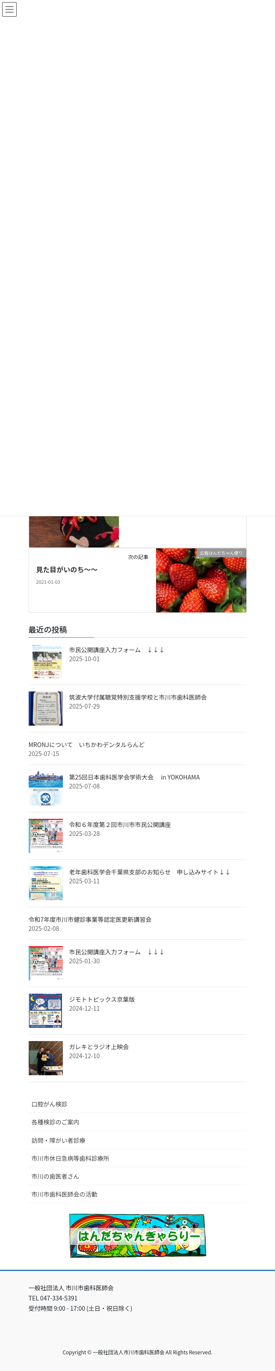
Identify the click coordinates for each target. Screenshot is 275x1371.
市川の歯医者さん (56, 1176)
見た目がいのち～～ (67, 569)
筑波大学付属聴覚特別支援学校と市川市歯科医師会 (138, 697)
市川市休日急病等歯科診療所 (70, 1158)
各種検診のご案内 (56, 1122)
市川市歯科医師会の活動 (65, 1194)
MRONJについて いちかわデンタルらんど (87, 744)
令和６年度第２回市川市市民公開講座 (120, 824)
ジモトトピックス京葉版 (102, 999)
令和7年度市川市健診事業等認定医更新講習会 (90, 919)
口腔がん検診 (50, 1104)
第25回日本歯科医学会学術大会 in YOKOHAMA (134, 777)
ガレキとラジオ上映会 (99, 1046)
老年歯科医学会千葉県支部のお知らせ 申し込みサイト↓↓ (150, 872)
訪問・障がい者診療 (59, 1140)
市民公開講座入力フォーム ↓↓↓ (117, 649)
